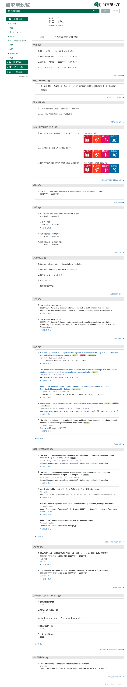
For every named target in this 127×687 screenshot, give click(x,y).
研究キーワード (15, 32)
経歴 (11, 45)
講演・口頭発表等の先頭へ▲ (115, 542)
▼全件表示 (39, 439)
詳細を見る (45, 228)
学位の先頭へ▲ (119, 75)
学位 (11, 28)
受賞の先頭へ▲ (119, 338)
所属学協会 (14, 53)
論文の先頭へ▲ (119, 444)
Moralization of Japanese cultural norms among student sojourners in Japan (71, 403)
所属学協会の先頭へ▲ (117, 294)
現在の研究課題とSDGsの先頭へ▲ (113, 180)
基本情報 (13, 24)
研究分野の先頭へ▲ (117, 122)
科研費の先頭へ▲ (118, 587)
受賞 (11, 58)
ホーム (95, 11)
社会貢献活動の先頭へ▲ (116, 677)
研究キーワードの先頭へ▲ (115, 97)
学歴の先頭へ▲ (119, 253)
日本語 (106, 11)
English (115, 11)
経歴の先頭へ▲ (119, 202)
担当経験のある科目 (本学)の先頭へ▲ (112, 649)
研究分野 (13, 36)
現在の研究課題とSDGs (18, 41)
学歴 (11, 49)
